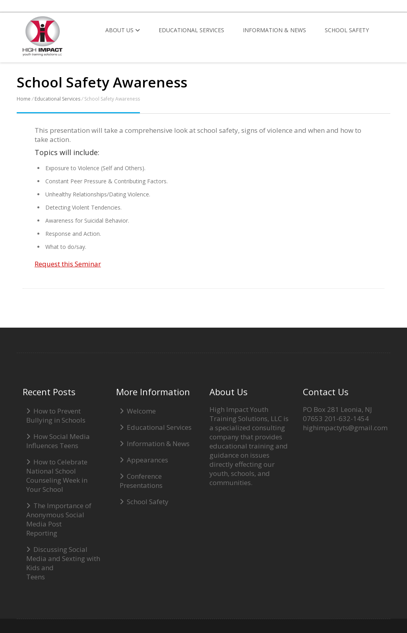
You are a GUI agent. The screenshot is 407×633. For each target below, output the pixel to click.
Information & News (274, 30)
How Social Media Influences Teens (58, 441)
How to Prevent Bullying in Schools (55, 415)
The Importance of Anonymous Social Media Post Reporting (58, 519)
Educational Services (191, 30)
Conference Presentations (141, 481)
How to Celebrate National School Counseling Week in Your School (56, 475)
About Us (122, 30)
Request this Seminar (68, 263)
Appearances (147, 459)
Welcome (141, 411)
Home (24, 98)
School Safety (347, 30)
